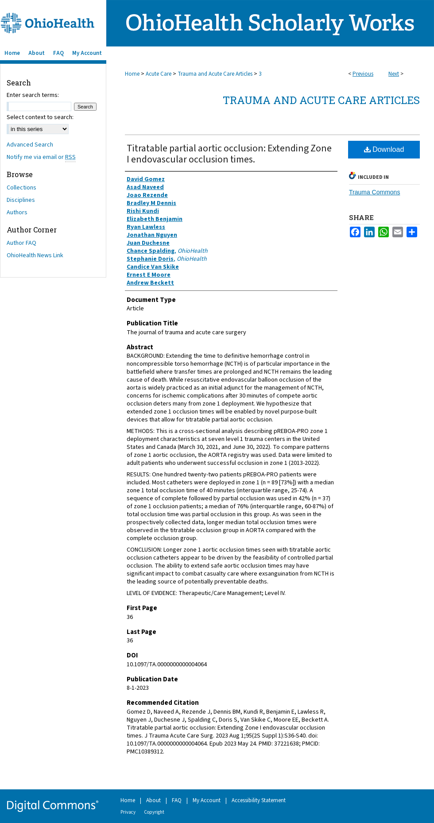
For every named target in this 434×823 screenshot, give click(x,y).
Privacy (128, 812)
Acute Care (158, 74)
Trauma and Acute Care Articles (215, 74)
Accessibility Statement (259, 800)
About (153, 800)
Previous (363, 74)
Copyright (154, 812)
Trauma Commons (374, 192)
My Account (207, 800)
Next (393, 74)
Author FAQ (21, 243)
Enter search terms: (33, 95)
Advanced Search (30, 144)
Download (384, 149)
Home (132, 74)
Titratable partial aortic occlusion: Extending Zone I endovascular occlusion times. (229, 153)
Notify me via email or (41, 157)
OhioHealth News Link (35, 255)
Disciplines (21, 200)
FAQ (177, 800)
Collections (21, 187)
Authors (17, 212)
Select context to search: (40, 117)
